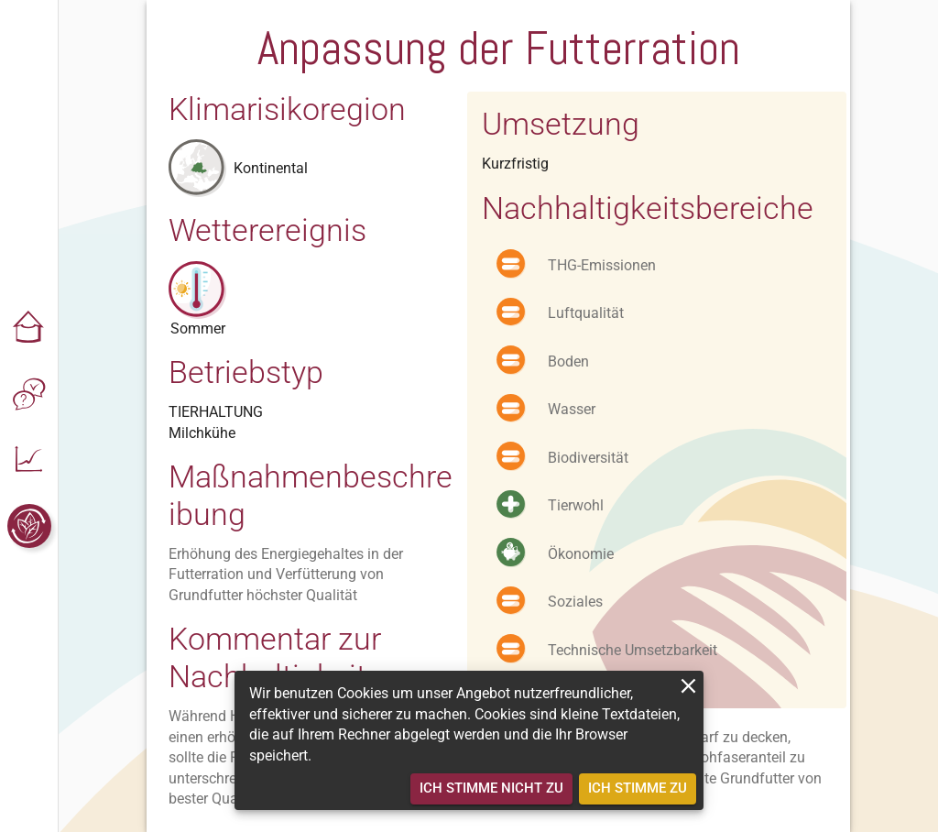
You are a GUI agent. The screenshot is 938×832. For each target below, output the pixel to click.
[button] (29, 328)
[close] (688, 686)
